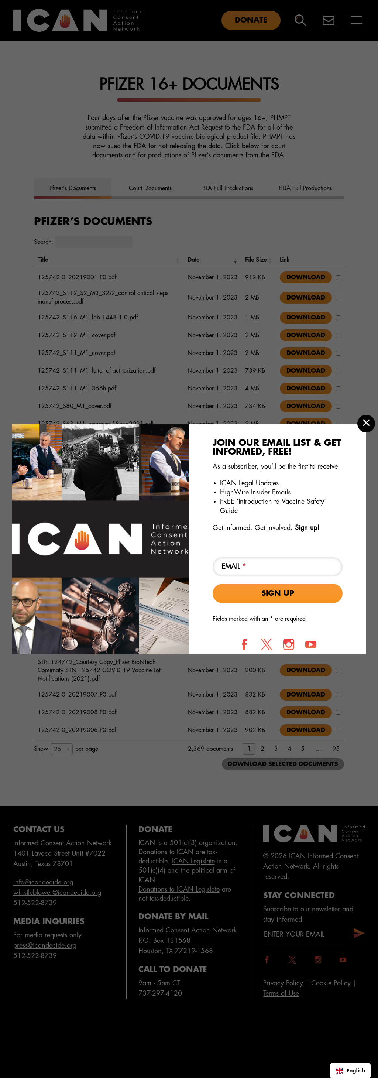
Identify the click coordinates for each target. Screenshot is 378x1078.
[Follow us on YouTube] (311, 644)
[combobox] (350, 1070)
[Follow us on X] (266, 644)
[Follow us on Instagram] (289, 644)
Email (233, 566)
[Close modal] (366, 423)
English (350, 1070)
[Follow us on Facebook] (244, 644)
